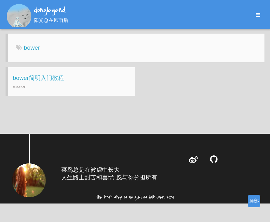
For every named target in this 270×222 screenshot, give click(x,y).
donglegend (50, 10)
